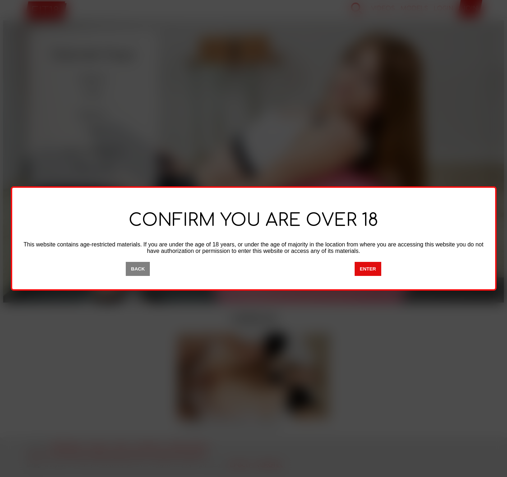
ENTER (368, 269)
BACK (138, 269)
